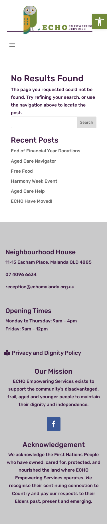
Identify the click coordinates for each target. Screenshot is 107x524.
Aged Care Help (28, 191)
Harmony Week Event (34, 181)
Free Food (22, 171)
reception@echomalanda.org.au (39, 286)
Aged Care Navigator (33, 161)
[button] (99, 21)
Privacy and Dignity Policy (46, 352)
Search (86, 122)
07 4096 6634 (21, 274)
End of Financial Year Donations (45, 150)
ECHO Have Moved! (31, 201)
